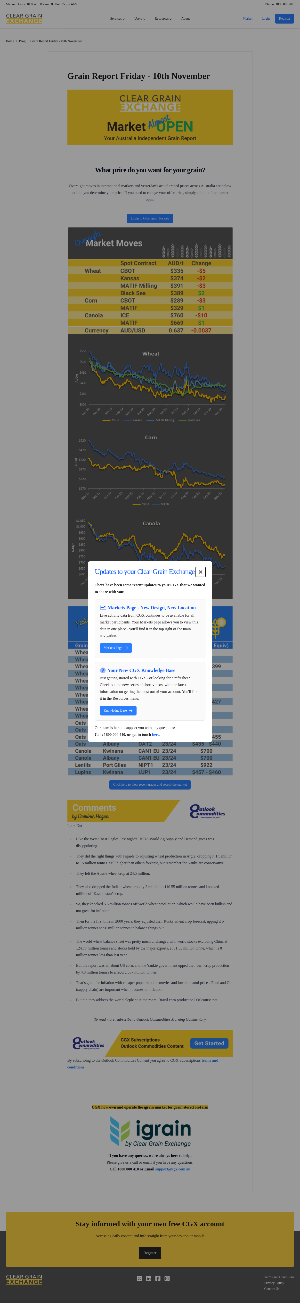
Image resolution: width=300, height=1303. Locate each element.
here (155, 734)
